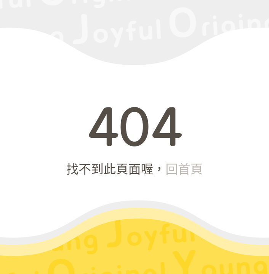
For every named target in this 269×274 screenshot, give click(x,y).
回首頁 (184, 168)
